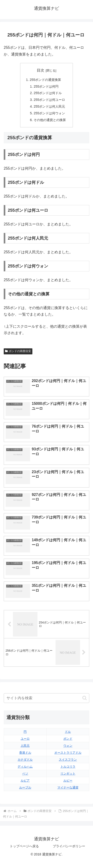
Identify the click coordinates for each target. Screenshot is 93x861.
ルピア (25, 780)
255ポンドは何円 (46, 86)
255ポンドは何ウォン (49, 113)
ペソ (25, 773)
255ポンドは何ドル (48, 93)
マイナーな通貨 (67, 787)
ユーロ (25, 738)
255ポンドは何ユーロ (49, 100)
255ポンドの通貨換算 (45, 80)
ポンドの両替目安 (18, 351)
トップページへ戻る (24, 846)
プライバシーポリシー (69, 846)
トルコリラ (67, 766)
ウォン (67, 745)
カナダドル (25, 759)
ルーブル (25, 787)
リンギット (67, 773)
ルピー (67, 780)
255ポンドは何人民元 (49, 106)
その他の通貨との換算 (50, 120)
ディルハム (25, 766)
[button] (85, 698)
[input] (46, 698)
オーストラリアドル (67, 752)
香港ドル (25, 752)
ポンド (67, 738)
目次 (40, 70)
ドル (68, 731)
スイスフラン (68, 759)
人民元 (25, 745)
